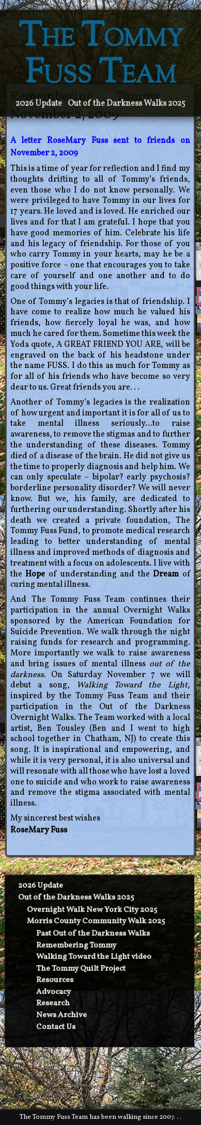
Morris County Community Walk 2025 (96, 921)
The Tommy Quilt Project (81, 968)
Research (53, 1003)
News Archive (61, 1015)
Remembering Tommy (76, 945)
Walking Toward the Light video (93, 957)
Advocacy (53, 992)
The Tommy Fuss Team (101, 56)
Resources (54, 980)
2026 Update (39, 103)
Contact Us (55, 1027)
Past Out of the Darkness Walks (93, 933)
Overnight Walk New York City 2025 (92, 910)
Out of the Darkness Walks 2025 (126, 103)
